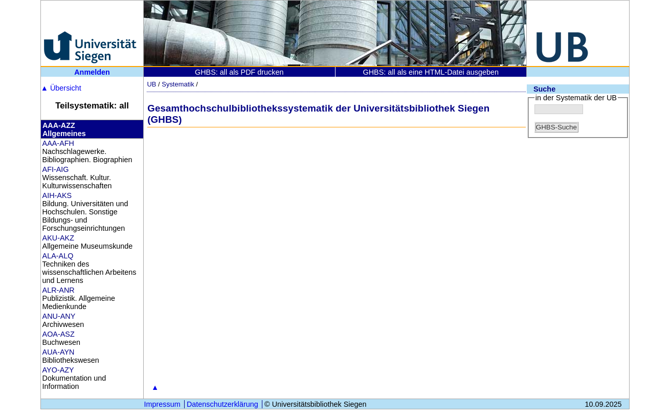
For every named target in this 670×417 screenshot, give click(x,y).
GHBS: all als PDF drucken (239, 72)
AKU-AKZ (58, 238)
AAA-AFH (58, 143)
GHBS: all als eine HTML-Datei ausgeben (431, 72)
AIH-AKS (57, 195)
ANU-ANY (59, 316)
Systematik (178, 84)
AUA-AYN (58, 352)
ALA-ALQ (58, 256)
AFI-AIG (55, 169)
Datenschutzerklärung (222, 404)
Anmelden (92, 72)
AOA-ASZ (58, 334)
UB (151, 84)
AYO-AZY (58, 370)
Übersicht (61, 88)
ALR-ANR (58, 290)
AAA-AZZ (58, 125)
